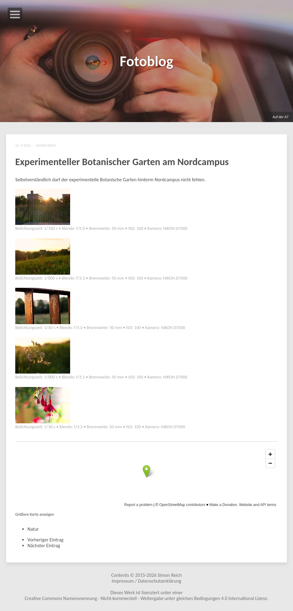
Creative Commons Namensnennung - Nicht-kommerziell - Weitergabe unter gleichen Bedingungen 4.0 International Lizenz (146, 598)
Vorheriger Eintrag (45, 540)
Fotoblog (146, 61)
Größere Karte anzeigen (34, 514)
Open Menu (15, 14)
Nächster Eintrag (43, 545)
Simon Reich (170, 575)
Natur (33, 529)
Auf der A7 (280, 117)
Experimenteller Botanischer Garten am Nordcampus (122, 162)
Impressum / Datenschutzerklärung (146, 581)
